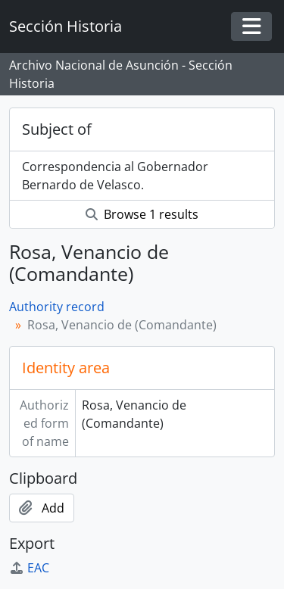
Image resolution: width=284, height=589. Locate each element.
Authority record (57, 306)
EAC (29, 567)
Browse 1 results (142, 214)
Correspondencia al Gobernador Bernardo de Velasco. (115, 175)
